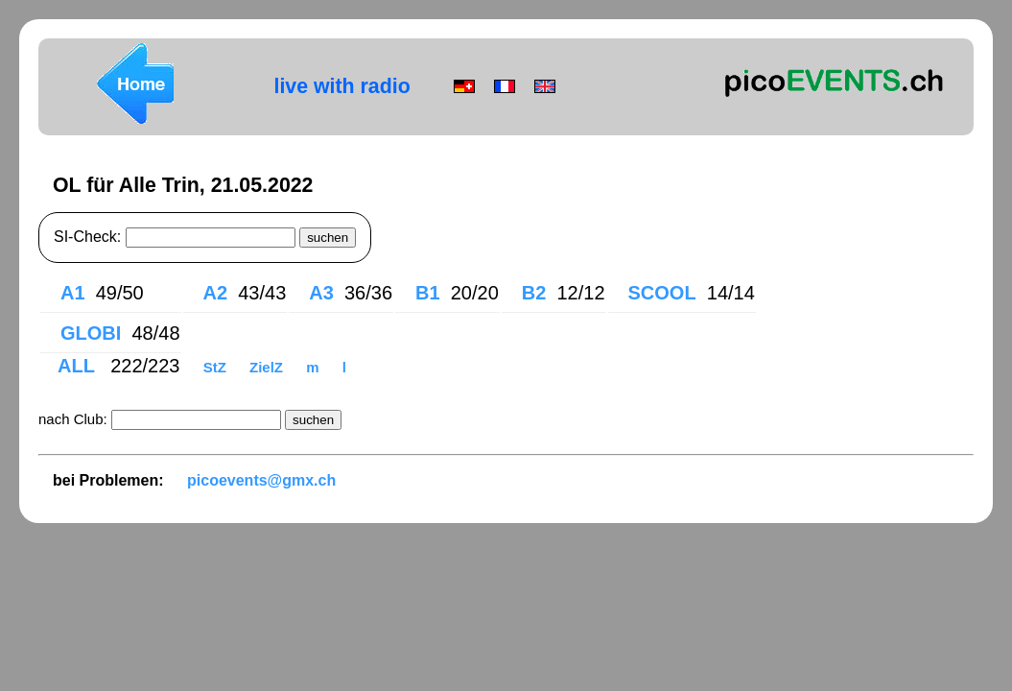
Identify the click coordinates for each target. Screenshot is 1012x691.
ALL (79, 365)
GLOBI (90, 333)
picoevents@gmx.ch (261, 480)
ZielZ (268, 367)
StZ (216, 367)
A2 (215, 292)
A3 (321, 292)
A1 (72, 292)
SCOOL (662, 292)
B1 (427, 292)
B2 (534, 292)
